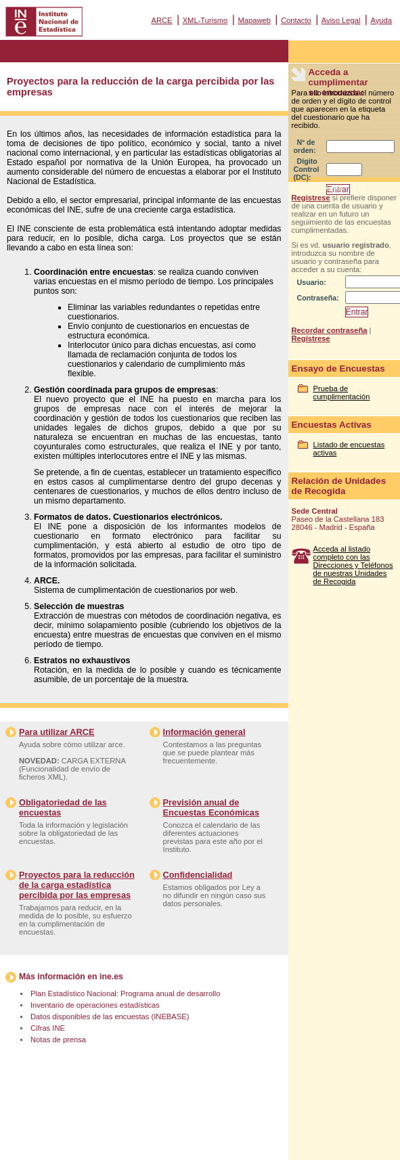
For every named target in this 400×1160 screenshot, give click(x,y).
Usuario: (311, 282)
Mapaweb (254, 20)
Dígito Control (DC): (306, 169)
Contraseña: (318, 298)
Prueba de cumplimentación (341, 392)
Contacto (296, 20)
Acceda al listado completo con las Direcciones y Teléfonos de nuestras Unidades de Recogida (353, 565)
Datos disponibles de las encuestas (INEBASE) (109, 1016)
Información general (204, 732)
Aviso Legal (341, 20)
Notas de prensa (58, 1039)
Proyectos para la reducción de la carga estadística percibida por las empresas (77, 885)
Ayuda (381, 20)
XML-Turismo (205, 20)
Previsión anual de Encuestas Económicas (211, 807)
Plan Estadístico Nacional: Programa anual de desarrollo (125, 993)
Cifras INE (47, 1028)
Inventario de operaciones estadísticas (95, 1005)
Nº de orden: (305, 146)
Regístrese (311, 198)
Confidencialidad (198, 875)
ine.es (111, 976)
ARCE (161, 20)
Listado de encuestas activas (349, 449)
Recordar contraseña (330, 330)
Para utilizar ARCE (56, 732)
